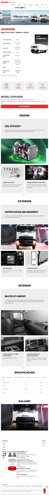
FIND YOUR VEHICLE (24, 106)
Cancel (45, 492)
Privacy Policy (5, 484)
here (30, 491)
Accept (45, 489)
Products (43, 440)
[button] (23, 22)
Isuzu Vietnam (5, 440)
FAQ (46, 4)
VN (47, 7)
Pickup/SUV (44, 443)
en (44, 7)
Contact (4, 449)
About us (4, 443)
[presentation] (3, 17)
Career (4, 447)
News (43, 4)
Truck (43, 445)
